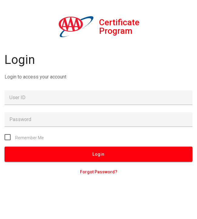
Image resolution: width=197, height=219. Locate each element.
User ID (17, 97)
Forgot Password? (98, 171)
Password (20, 119)
